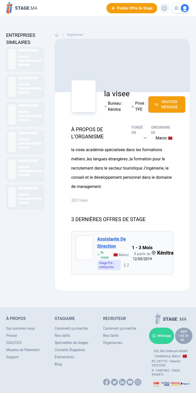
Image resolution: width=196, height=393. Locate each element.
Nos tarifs (62, 336)
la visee (103, 254)
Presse (11, 336)
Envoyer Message (166, 104)
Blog (58, 364)
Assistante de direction (111, 242)
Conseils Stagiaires (70, 350)
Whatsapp (161, 336)
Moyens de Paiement (23, 350)
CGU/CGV (14, 343)
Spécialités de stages (71, 343)
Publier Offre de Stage (132, 8)
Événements (64, 357)
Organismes (75, 35)
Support (12, 357)
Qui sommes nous (20, 328)
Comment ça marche (71, 328)
